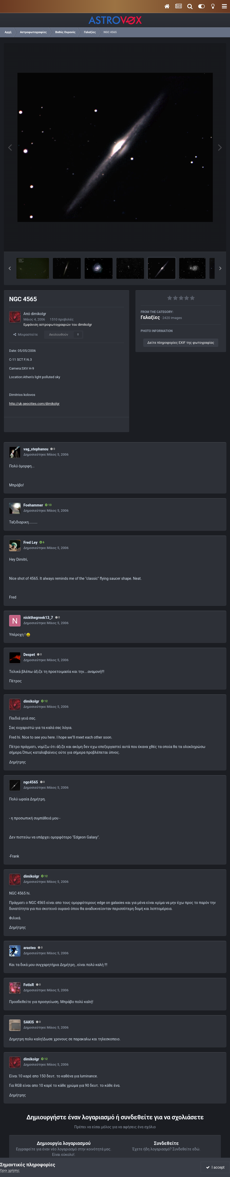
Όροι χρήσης (10, 1170)
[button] (9, 268)
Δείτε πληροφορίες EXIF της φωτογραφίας (180, 343)
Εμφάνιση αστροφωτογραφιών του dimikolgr (57, 325)
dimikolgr (38, 314)
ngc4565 (30, 782)
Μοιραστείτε (25, 334)
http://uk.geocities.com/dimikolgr (34, 404)
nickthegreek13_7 (38, 617)
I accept (215, 1167)
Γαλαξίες (150, 317)
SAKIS (28, 1022)
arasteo (29, 948)
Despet (29, 655)
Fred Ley (30, 542)
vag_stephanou (35, 449)
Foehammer (33, 505)
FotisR (28, 985)
